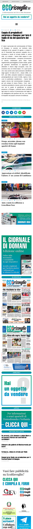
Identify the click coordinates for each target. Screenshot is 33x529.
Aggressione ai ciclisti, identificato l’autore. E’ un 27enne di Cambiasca (16, 174)
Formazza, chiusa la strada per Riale (14, 452)
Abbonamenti (5, 1)
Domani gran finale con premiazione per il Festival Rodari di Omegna (16, 458)
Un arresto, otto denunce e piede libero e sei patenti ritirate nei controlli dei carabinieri (16, 437)
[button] (16, 24)
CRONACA (4, 120)
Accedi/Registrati (27, 1)
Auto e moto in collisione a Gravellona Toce (13, 203)
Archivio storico (15, 1)
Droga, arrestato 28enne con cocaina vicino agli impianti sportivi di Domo (13, 143)
